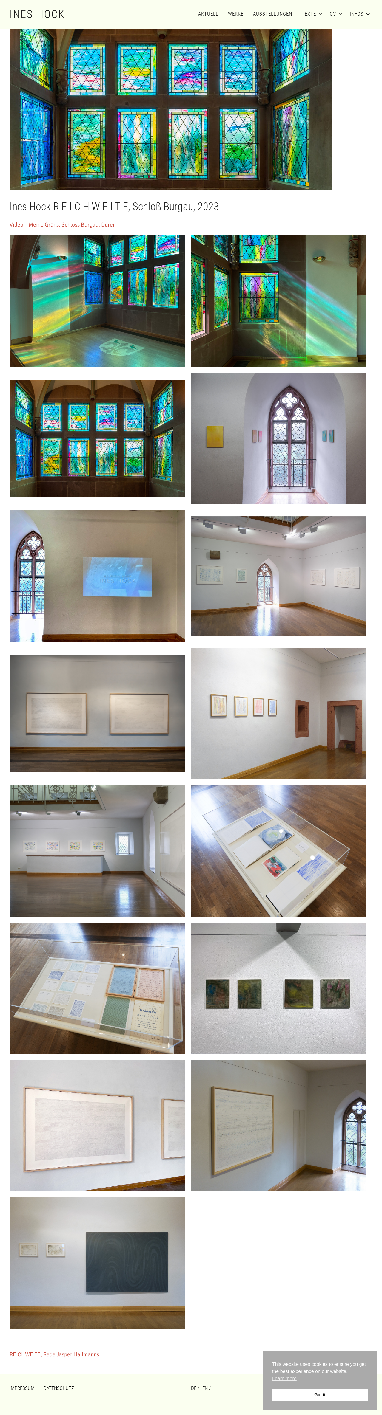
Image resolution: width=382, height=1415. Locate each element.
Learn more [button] (284, 1378)
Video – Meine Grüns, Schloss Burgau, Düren (63, 224)
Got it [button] (320, 1394)
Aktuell (208, 14)
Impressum (22, 1388)
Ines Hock (37, 14)
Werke (236, 14)
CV (335, 14)
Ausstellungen (272, 14)
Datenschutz (59, 1388)
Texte (311, 14)
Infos (359, 14)
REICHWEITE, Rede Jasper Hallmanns (54, 1354)
